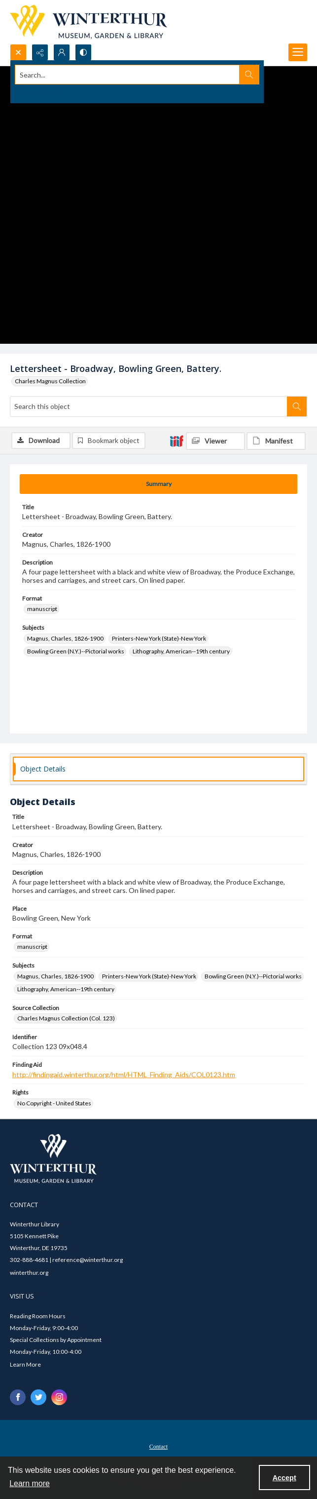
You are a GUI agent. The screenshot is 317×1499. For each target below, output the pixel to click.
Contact (158, 1446)
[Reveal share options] (40, 52)
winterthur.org (29, 1272)
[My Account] (62, 52)
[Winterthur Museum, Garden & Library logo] (88, 22)
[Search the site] (127, 74)
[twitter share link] (38, 1397)
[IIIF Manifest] (276, 441)
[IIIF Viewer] (215, 441)
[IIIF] (176, 440)
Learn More (25, 1364)
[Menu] (297, 52)
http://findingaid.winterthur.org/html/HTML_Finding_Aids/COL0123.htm (123, 1074)
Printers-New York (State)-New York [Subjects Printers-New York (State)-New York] (159, 638)
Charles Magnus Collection (50, 381)
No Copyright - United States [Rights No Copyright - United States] (54, 1103)
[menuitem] (158, 1446)
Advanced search (38, 92)
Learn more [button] (29, 1483)
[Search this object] (148, 406)
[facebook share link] (18, 1397)
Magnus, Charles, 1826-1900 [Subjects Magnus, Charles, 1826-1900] (65, 638)
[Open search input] (18, 52)
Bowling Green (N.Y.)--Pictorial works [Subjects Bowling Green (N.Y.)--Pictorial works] (75, 651)
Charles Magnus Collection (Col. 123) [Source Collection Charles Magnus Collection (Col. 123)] (66, 1018)
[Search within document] (297, 406)
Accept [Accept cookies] (284, 1478)
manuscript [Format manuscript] (42, 608)
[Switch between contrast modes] (83, 52)
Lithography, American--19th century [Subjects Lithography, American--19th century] (181, 651)
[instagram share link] (59, 1397)
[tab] (158, 484)
